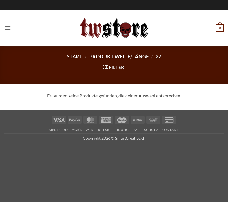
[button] (7, 28)
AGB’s (77, 130)
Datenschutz (145, 130)
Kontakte (171, 130)
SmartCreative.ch (130, 138)
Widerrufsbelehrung (107, 130)
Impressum (58, 130)
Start (74, 56)
